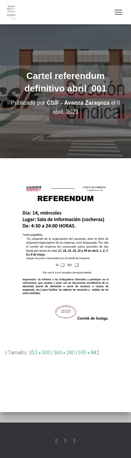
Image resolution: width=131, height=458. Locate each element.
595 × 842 (88, 352)
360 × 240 (64, 352)
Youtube (74, 441)
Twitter (56, 441)
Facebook (65, 441)
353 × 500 (39, 352)
